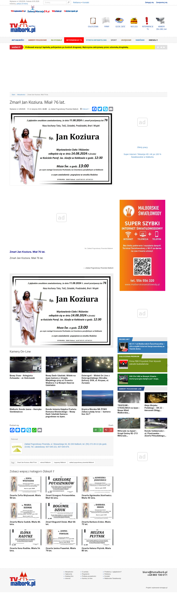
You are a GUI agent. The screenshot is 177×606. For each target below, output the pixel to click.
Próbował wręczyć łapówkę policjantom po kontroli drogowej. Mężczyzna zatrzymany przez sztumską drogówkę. (77, 47)
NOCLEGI (134, 26)
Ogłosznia (68, 574)
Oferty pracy (142, 147)
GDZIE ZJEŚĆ (120, 26)
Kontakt (85, 2)
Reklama (77, 2)
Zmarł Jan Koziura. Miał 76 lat (27, 462)
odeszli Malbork (45, 462)
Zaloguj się (149, 2)
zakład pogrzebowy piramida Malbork (81, 462)
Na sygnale (56, 40)
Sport (114, 40)
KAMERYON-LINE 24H (161, 27)
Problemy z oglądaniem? (112, 572)
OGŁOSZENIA (93, 26)
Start (13, 94)
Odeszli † (153, 40)
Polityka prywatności (88, 576)
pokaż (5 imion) (22, 4)
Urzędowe (126, 40)
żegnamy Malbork (60, 462)
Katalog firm (68, 576)
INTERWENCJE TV (147, 27)
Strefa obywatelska (96, 40)
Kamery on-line (86, 578)
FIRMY (106, 26)
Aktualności (18, 40)
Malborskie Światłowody (112, 578)
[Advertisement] (88, 71)
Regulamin (84, 574)
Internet (67, 578)
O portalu (84, 572)
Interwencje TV (74, 40)
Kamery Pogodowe (37, 40)
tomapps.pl (163, 587)
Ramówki (140, 40)
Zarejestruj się (161, 2)
